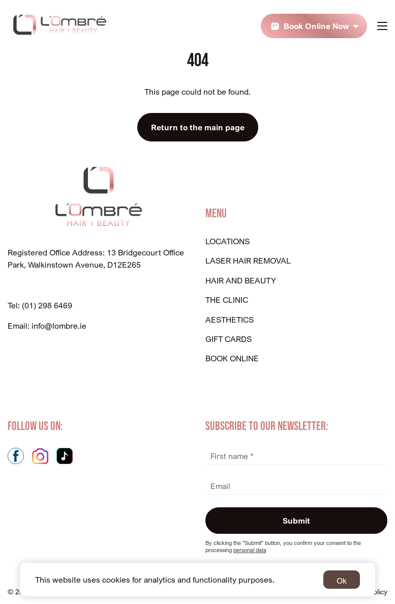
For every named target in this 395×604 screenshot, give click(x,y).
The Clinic (226, 300)
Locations (227, 241)
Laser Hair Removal (248, 260)
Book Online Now (316, 26)
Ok (342, 581)
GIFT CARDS (228, 339)
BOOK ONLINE (232, 358)
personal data (249, 550)
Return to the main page (198, 127)
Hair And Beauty (240, 280)
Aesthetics (229, 319)
